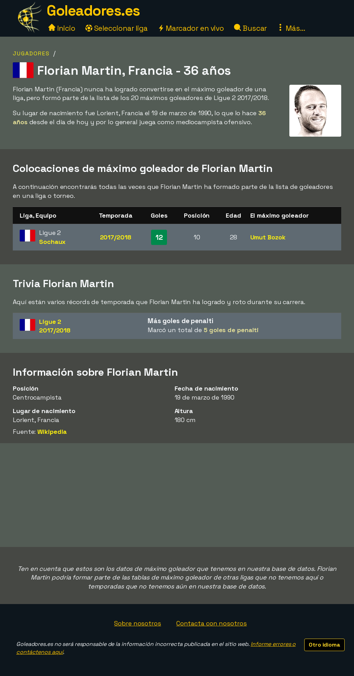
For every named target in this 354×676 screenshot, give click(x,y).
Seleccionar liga (116, 28)
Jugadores (31, 53)
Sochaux (52, 242)
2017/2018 (115, 237)
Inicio (61, 28)
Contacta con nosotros (211, 623)
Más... (291, 28)
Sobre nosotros (137, 623)
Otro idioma (324, 644)
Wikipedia (52, 432)
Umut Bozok (268, 237)
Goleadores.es (93, 10)
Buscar (250, 28)
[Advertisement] (177, 495)
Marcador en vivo (191, 28)
